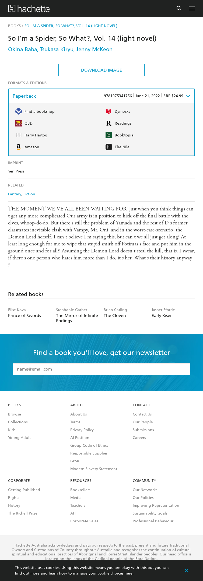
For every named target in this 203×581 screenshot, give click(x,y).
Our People (143, 422)
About (76, 405)
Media (76, 498)
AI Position (79, 438)
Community (144, 481)
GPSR (74, 461)
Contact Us (142, 414)
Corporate (19, 481)
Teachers (77, 506)
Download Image (101, 70)
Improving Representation (156, 506)
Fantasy (14, 194)
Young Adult (19, 438)
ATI (73, 513)
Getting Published (24, 490)
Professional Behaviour (153, 521)
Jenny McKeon (94, 49)
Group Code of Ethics (89, 446)
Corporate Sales (84, 521)
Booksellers (80, 490)
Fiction (29, 194)
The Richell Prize (22, 513)
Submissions (143, 430)
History (14, 506)
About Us (78, 414)
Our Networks (145, 490)
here (128, 573)
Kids (11, 430)
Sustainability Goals (150, 513)
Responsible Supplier (88, 453)
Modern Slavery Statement (93, 469)
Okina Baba (22, 49)
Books (14, 405)
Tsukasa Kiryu (57, 49)
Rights (13, 498)
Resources (80, 481)
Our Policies (143, 498)
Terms (75, 422)
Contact (141, 405)
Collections (17, 422)
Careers (139, 438)
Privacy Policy (82, 430)
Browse (14, 414)
